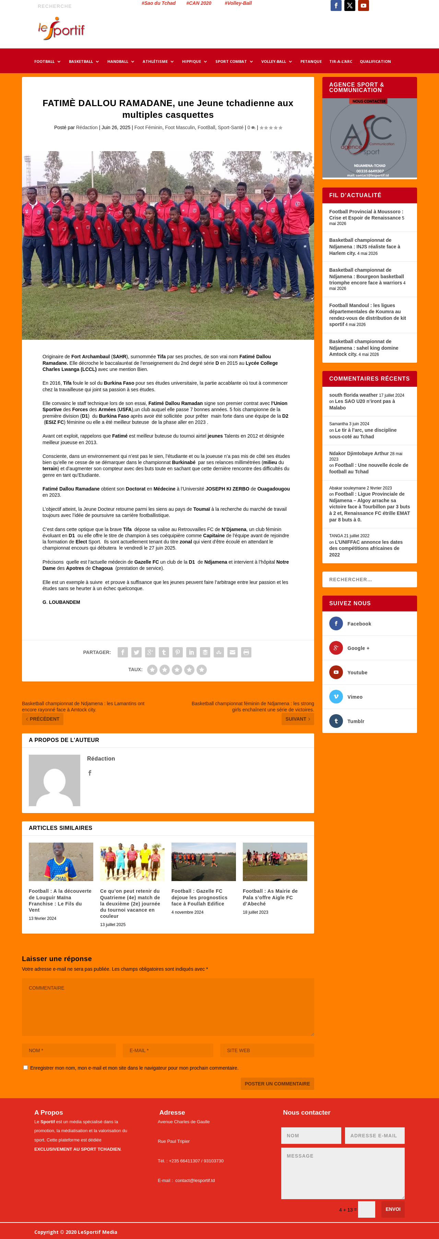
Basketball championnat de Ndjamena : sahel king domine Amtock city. (364, 348)
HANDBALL (117, 62)
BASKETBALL (81, 62)
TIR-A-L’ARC (340, 62)
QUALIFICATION (375, 62)
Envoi (393, 1209)
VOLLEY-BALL (273, 62)
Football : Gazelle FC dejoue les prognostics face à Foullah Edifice (199, 897)
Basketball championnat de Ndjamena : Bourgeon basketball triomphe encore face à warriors (366, 276)
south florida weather (353, 395)
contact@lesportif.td (195, 1180)
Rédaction (87, 127)
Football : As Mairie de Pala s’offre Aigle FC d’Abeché (270, 897)
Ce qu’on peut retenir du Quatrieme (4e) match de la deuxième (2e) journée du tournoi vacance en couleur (130, 903)
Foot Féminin (148, 127)
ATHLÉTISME (155, 62)
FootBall (206, 127)
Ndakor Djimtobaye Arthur (359, 453)
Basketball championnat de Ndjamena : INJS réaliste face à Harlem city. (364, 246)
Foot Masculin (180, 127)
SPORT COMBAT (231, 62)
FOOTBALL (44, 62)
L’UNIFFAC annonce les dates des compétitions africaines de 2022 (366, 548)
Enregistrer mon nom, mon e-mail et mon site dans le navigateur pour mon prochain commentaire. (134, 1068)
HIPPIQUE (191, 62)
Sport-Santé (231, 127)
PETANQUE (311, 62)
